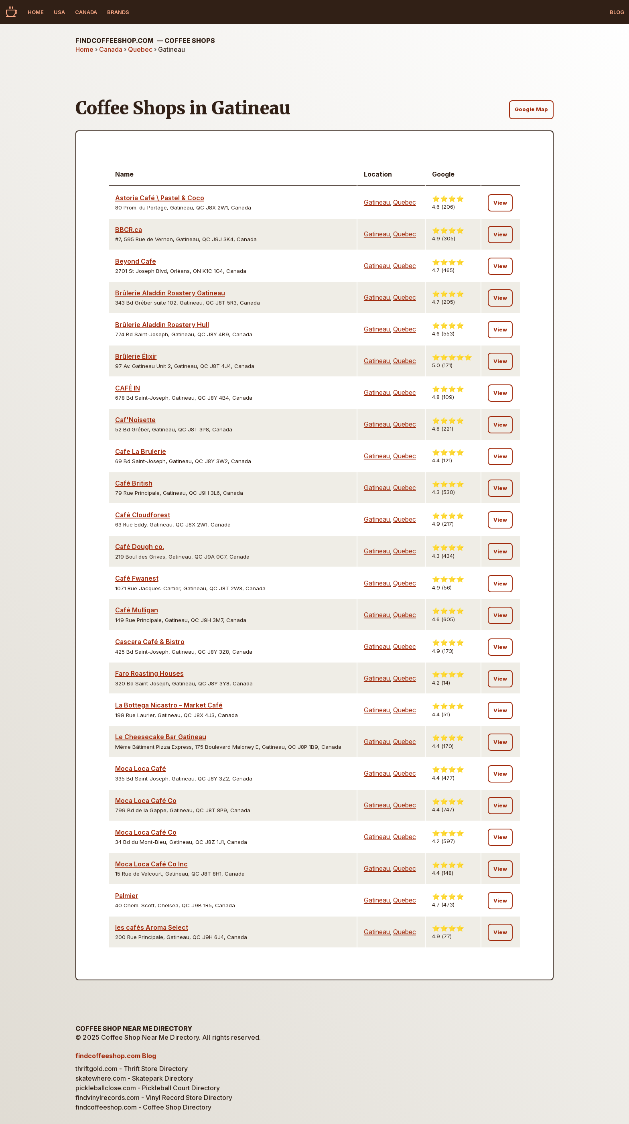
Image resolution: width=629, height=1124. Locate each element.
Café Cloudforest (142, 515)
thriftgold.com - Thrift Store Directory (131, 1069)
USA (59, 12)
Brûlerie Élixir (136, 356)
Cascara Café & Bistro (150, 642)
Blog (617, 12)
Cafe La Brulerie (140, 451)
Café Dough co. (139, 547)
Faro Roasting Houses (149, 673)
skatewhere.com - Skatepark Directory (134, 1078)
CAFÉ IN (127, 388)
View (500, 203)
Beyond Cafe (135, 261)
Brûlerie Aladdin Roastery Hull (162, 325)
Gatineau (377, 202)
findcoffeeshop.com (145, 40)
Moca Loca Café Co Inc (151, 864)
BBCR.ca (128, 230)
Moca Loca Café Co (146, 801)
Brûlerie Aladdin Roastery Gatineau (170, 293)
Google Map (531, 109)
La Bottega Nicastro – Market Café (169, 705)
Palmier (126, 896)
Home (36, 12)
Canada (86, 12)
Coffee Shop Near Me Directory (133, 1028)
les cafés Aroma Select (151, 927)
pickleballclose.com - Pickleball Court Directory (147, 1088)
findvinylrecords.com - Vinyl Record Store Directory (153, 1098)
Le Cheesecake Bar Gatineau (160, 737)
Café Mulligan (136, 610)
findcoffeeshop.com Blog (115, 1056)
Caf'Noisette (135, 420)
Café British (133, 483)
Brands (118, 12)
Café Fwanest (136, 578)
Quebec (140, 49)
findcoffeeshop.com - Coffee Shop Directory (143, 1107)
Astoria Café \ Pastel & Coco (159, 198)
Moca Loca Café (140, 768)
